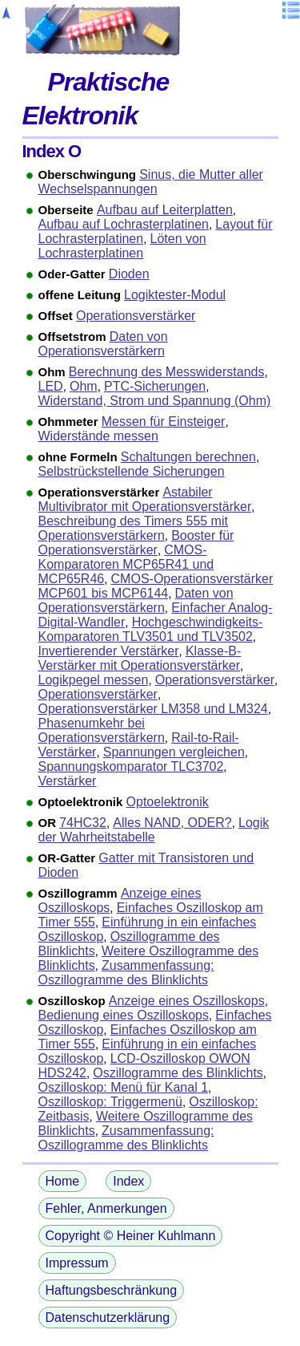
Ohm (84, 386)
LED (50, 386)
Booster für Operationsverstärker (136, 543)
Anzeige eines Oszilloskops (187, 1000)
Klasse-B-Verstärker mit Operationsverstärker (140, 658)
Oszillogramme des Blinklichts (178, 1073)
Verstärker (67, 781)
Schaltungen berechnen (188, 457)
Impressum (77, 1263)
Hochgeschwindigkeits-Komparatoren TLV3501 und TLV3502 (150, 629)
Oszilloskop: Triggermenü (110, 1102)
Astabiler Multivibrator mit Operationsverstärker (145, 499)
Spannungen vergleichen (174, 752)
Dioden (129, 274)
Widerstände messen (98, 436)
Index (128, 1181)
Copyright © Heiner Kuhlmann (131, 1236)
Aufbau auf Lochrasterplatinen (123, 224)
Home (63, 1181)
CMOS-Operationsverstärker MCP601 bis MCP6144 (156, 586)
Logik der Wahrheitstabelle (154, 830)
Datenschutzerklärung (108, 1317)
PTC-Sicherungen (155, 386)
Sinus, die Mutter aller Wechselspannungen (150, 182)
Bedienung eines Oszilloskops (123, 1015)
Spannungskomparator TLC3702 (131, 766)
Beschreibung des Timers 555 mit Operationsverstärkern (133, 528)
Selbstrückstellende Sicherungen (131, 471)
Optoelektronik (167, 802)
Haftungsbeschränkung (112, 1290)
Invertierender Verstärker (108, 651)
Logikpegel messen (93, 680)
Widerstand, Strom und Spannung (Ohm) (154, 400)
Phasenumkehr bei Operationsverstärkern (101, 730)
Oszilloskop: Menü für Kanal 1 (123, 1087)
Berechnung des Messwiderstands (167, 372)
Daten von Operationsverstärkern (103, 344)
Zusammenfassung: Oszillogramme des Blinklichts (126, 973)
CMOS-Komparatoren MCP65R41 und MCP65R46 (126, 564)
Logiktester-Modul (175, 295)
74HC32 (82, 822)
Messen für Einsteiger (164, 421)
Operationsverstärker (135, 315)
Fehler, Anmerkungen (106, 1208)
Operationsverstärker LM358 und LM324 (153, 709)
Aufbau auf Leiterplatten (165, 210)
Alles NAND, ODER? (172, 822)
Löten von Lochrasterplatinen (122, 246)
